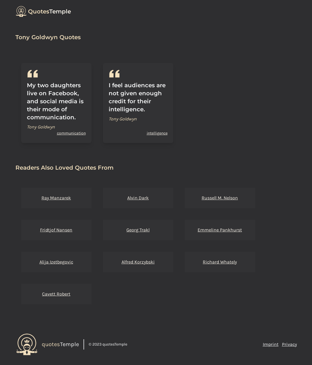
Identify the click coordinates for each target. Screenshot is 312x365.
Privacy (289, 344)
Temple (49, 11)
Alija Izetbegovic (56, 262)
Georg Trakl (138, 230)
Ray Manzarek (56, 198)
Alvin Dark (138, 198)
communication (71, 133)
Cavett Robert (56, 294)
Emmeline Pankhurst (220, 230)
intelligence (157, 133)
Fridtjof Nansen (56, 230)
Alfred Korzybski (138, 262)
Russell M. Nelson (220, 198)
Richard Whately (220, 262)
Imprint (271, 344)
